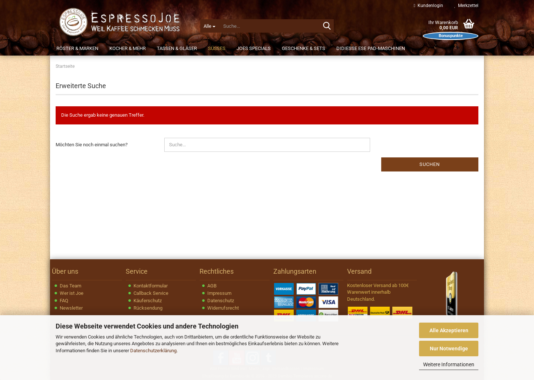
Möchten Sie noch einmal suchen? (92, 144)
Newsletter (71, 308)
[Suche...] (209, 26)
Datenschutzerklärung (153, 350)
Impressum (219, 293)
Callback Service (151, 293)
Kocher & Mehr (127, 48)
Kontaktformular (151, 286)
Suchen (429, 164)
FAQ (64, 300)
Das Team (70, 286)
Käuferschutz (148, 300)
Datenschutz (220, 300)
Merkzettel (466, 5)
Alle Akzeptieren (448, 330)
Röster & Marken (77, 48)
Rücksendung (148, 308)
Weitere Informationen (448, 364)
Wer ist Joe (71, 293)
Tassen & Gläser (177, 48)
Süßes (216, 48)
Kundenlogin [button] (428, 5)
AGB (212, 286)
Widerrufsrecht (223, 308)
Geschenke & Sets (303, 48)
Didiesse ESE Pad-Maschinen (370, 48)
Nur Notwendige (449, 348)
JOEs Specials (254, 48)
